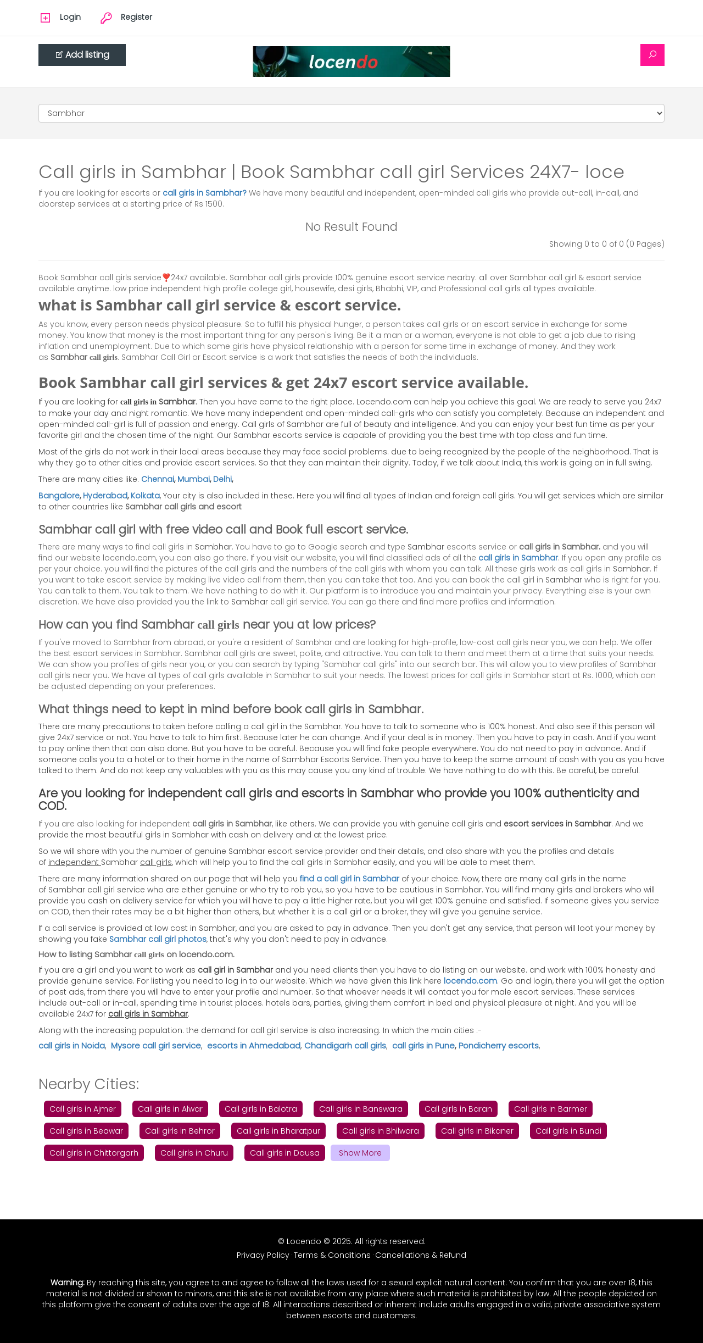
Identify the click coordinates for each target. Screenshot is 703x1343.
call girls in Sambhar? (206, 192)
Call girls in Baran (458, 1108)
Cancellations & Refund (420, 1255)
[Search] (652, 55)
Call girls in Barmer (550, 1108)
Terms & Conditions (332, 1255)
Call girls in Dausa (285, 1152)
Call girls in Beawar (86, 1130)
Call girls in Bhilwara (380, 1130)
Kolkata (145, 495)
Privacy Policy (263, 1255)
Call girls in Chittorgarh (93, 1152)
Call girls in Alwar (170, 1108)
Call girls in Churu (194, 1152)
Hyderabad (105, 495)
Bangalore (59, 495)
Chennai (157, 479)
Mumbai (193, 479)
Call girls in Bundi (568, 1130)
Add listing (82, 54)
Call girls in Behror (180, 1130)
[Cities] (351, 113)
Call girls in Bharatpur (278, 1130)
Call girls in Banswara (361, 1108)
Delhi (222, 479)
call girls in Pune (423, 1045)
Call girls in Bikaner (477, 1130)
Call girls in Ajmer (82, 1108)
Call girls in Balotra (261, 1108)
